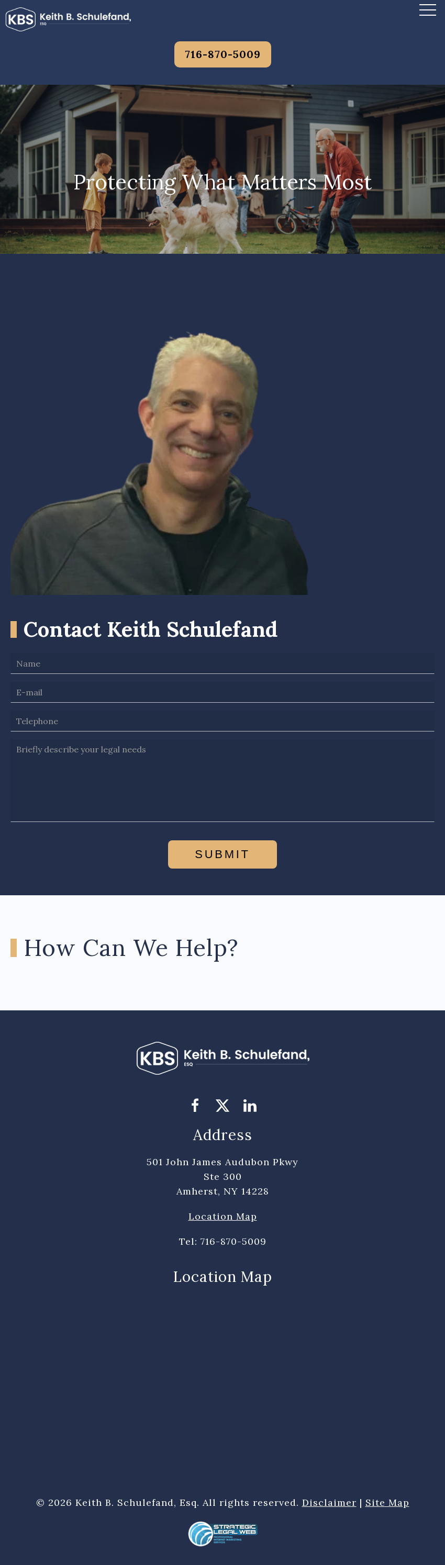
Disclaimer (329, 1502)
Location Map (222, 1216)
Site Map (387, 1502)
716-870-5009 (223, 54)
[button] (428, 9)
